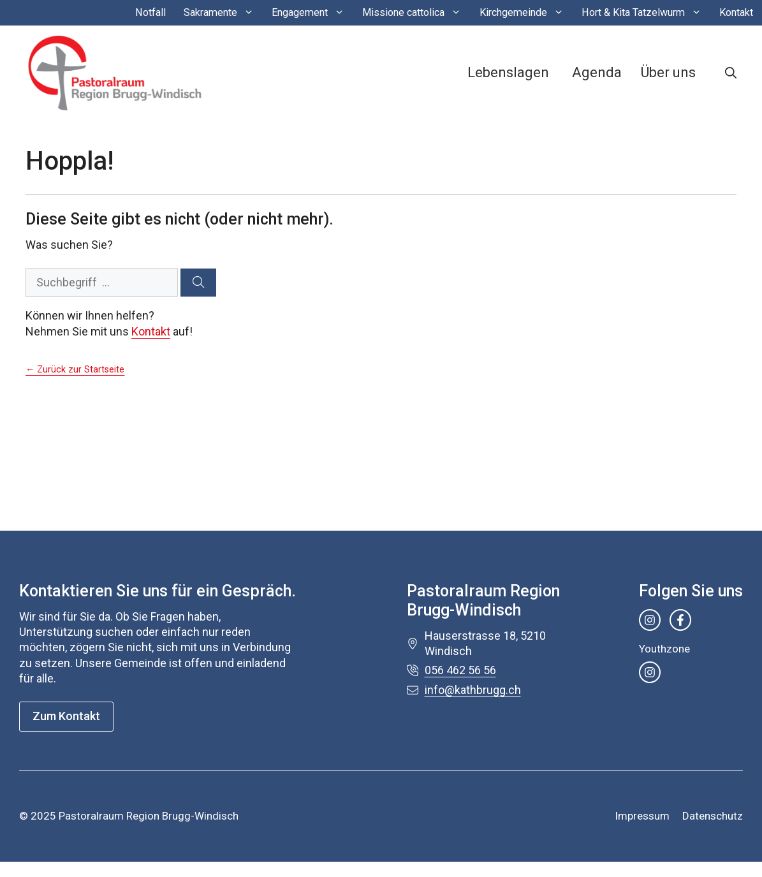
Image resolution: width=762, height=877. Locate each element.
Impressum (642, 815)
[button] (730, 73)
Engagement (312, 13)
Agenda (597, 72)
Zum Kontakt (66, 716)
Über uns (668, 72)
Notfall (150, 12)
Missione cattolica (416, 13)
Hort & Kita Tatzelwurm (646, 13)
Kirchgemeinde (526, 13)
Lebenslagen (508, 72)
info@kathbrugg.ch (473, 689)
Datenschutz (712, 815)
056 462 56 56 (460, 670)
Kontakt (736, 12)
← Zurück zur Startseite (75, 369)
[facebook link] (680, 620)
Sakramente (223, 13)
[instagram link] (650, 620)
